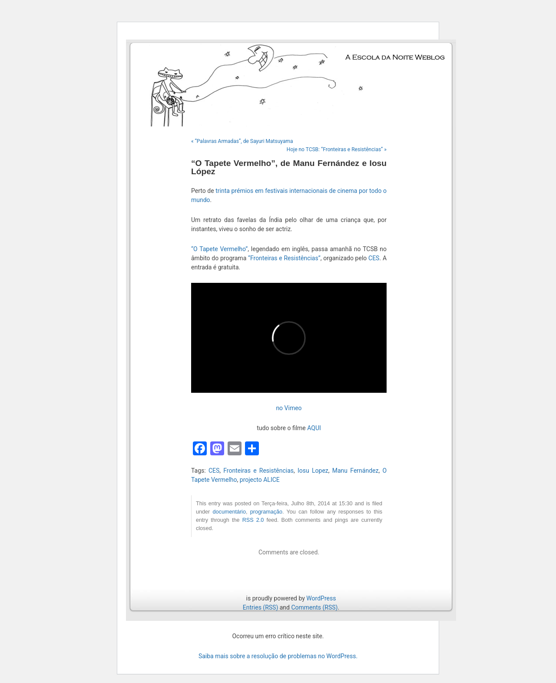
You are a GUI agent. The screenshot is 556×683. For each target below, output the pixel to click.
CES (373, 258)
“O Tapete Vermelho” (219, 248)
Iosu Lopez (313, 470)
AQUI (314, 427)
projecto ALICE (260, 479)
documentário (229, 512)
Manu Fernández (355, 470)
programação (266, 512)
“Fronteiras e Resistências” (284, 258)
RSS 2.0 (253, 520)
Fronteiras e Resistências (258, 470)
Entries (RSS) (260, 607)
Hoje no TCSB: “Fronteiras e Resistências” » (337, 149)
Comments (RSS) (314, 607)
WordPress (321, 598)
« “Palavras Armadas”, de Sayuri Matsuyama (242, 141)
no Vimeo (288, 407)
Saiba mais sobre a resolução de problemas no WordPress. (278, 656)
